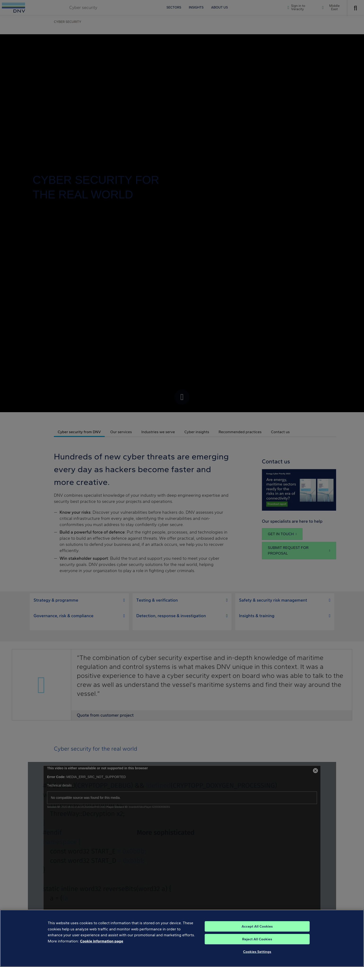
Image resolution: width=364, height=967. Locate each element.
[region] (182, 938)
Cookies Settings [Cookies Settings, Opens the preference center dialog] (257, 952)
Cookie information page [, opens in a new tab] (101, 941)
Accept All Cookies (257, 926)
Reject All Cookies (257, 939)
